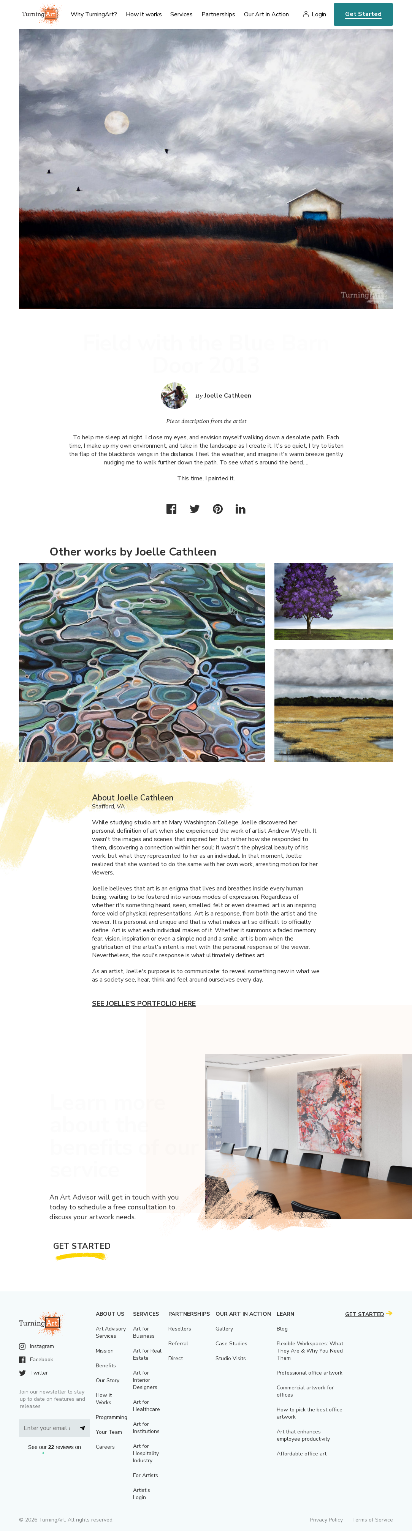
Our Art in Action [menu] (266, 14)
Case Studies (231, 1343)
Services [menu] (181, 14)
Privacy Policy (326, 1519)
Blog (282, 1328)
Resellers (179, 1328)
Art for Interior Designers (145, 1380)
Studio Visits (231, 1358)
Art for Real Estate (147, 1354)
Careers (105, 1447)
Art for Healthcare (146, 1405)
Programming (111, 1417)
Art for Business (144, 1332)
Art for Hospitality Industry (146, 1453)
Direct (175, 1358)
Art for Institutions (146, 1428)
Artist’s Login (141, 1494)
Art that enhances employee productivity (303, 1435)
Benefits (106, 1365)
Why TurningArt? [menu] (94, 14)
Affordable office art (301, 1453)
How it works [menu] (144, 14)
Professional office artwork (309, 1372)
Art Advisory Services (111, 1332)
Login (319, 14)
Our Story (107, 1380)
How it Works (104, 1399)
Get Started (363, 14)
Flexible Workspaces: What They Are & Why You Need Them (310, 1351)
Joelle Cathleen (227, 395)
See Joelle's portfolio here (144, 1003)
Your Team (109, 1432)
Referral (178, 1343)
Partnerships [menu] (218, 14)
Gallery (224, 1328)
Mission (105, 1350)
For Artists (145, 1475)
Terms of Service (372, 1519)
